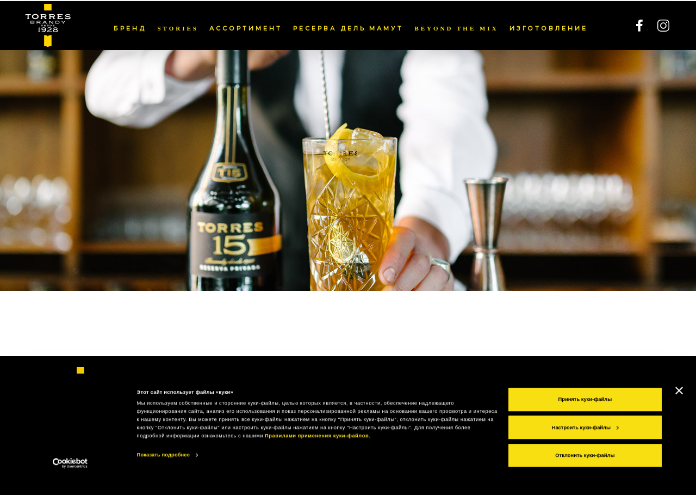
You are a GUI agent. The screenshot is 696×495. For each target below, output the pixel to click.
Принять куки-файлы (585, 413)
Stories (177, 27)
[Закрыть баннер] (679, 404)
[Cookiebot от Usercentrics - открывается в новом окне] (70, 477)
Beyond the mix (456, 27)
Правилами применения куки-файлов (317, 450)
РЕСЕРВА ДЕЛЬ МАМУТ (348, 27)
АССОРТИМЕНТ (245, 27)
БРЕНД (130, 27)
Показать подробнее (163, 469)
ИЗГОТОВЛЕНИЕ (548, 27)
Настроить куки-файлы (585, 441)
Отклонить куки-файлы (584, 469)
